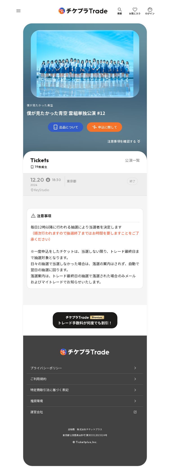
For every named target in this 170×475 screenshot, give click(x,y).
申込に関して (104, 127)
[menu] (18, 10)
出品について (65, 127)
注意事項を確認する (124, 141)
